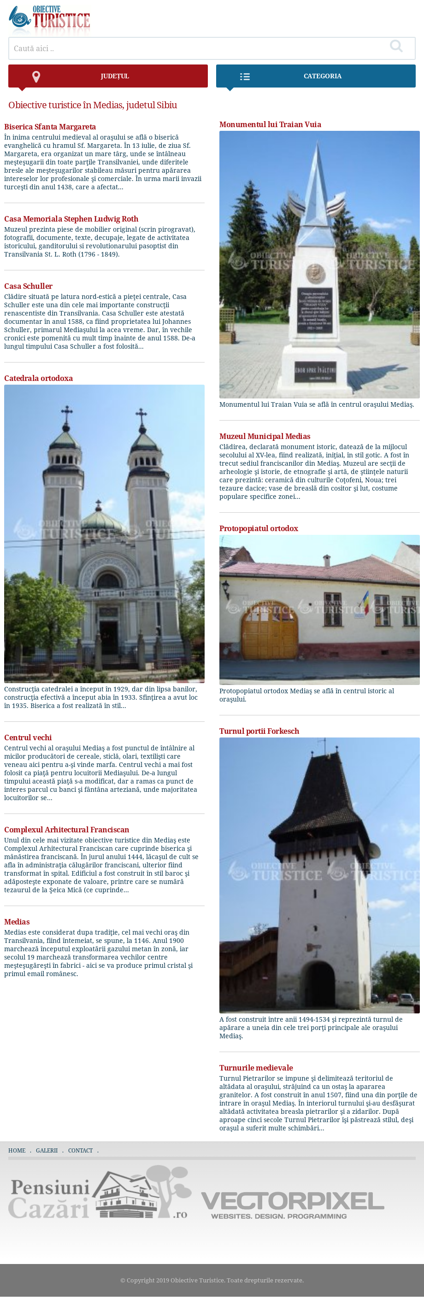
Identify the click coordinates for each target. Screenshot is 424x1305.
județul (73, 79)
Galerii (47, 1150)
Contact (80, 1150)
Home (16, 1150)
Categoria (283, 79)
